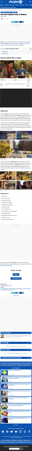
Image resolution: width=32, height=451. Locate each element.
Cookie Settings (20, 365)
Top (2, 363)
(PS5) (6, 285)
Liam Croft (6, 18)
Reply (19, 339)
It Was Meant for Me (16, 278)
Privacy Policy (28, 363)
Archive (14, 365)
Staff (8, 363)
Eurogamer (12, 442)
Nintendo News (4, 442)
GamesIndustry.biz (22, 442)
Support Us (19, 363)
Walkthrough (5, 51)
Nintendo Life (8, 440)
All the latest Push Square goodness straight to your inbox (16, 446)
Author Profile (14, 339)
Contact (23, 363)
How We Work (13, 363)
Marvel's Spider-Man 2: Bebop (13, 14)
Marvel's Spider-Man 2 (8, 12)
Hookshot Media (6, 436)
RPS (30, 442)
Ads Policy (10, 365)
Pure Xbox (14, 440)
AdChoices (28, 436)
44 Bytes (24, 436)
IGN (8, 442)
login (17, 353)
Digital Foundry (26, 440)
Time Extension (20, 440)
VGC (16, 442)
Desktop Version (27, 365)
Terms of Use (4, 365)
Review (8, 289)
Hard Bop (16, 274)
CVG (27, 442)
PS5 (14, 12)
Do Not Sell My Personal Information (16, 437)
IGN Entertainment (16, 436)
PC (16, 12)
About (5, 363)
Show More (16, 425)
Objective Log (5, 53)
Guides (2, 12)
